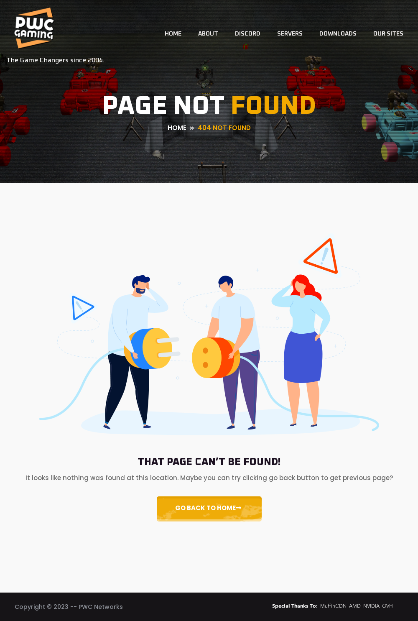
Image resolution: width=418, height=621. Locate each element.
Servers (290, 34)
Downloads (338, 34)
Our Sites (388, 34)
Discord (247, 34)
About (208, 34)
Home (173, 34)
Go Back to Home (208, 507)
